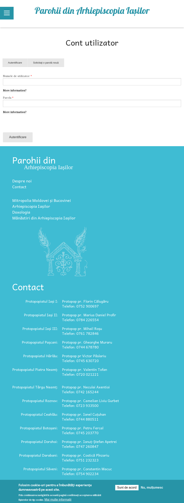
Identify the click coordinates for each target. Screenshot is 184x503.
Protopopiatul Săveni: (40, 469)
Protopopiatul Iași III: (40, 328)
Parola (8, 97)
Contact (19, 187)
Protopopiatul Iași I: (41, 301)
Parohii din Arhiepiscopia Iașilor (92, 10)
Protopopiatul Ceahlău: (39, 414)
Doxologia (21, 212)
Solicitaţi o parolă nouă (46, 62)
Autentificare (17, 64)
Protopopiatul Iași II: (41, 315)
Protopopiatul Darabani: (38, 455)
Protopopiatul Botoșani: (39, 428)
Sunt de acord (127, 487)
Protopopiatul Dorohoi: (39, 441)
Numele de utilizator (17, 76)
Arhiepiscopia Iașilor (31, 206)
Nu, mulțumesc (152, 487)
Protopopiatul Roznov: (40, 400)
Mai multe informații (58, 499)
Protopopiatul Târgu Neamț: (35, 387)
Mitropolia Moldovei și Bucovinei (41, 200)
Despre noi (22, 181)
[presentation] (32, 124)
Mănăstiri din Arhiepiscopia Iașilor (44, 218)
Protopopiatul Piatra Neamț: (35, 369)
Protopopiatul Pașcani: (40, 342)
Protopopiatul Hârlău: (40, 356)
